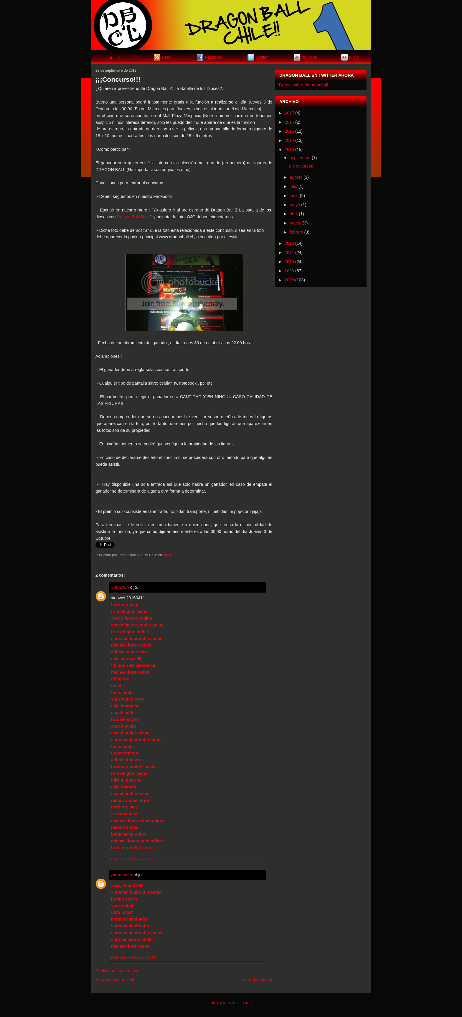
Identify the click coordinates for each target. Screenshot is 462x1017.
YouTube (309, 57)
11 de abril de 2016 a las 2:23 (131, 859)
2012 (289, 243)
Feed (166, 57)
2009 (289, 270)
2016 (289, 122)
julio (293, 186)
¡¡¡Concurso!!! (117, 79)
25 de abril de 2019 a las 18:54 (132, 957)
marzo (295, 223)
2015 (289, 131)
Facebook (214, 57)
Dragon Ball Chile (133, 216)
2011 (289, 252)
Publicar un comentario (116, 970)
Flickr (354, 57)
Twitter (261, 57)
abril (294, 213)
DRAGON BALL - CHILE (231, 1002)
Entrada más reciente (115, 979)
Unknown (119, 587)
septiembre (300, 157)
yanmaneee (121, 874)
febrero (296, 232)
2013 (289, 149)
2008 (289, 280)
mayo (295, 204)
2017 (289, 113)
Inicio (115, 57)
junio (294, 195)
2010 (289, 261)
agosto (296, 177)
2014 (289, 140)
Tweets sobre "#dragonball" (303, 85)
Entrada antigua (257, 979)
